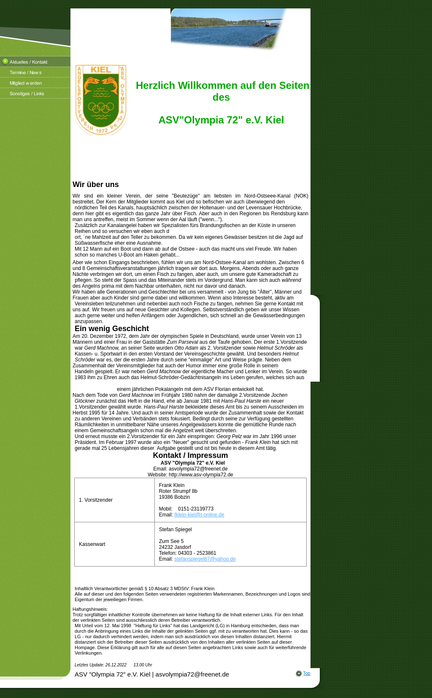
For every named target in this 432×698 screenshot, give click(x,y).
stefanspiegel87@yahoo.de (205, 559)
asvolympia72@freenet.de (198, 469)
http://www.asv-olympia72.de (201, 475)
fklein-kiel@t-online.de (199, 515)
